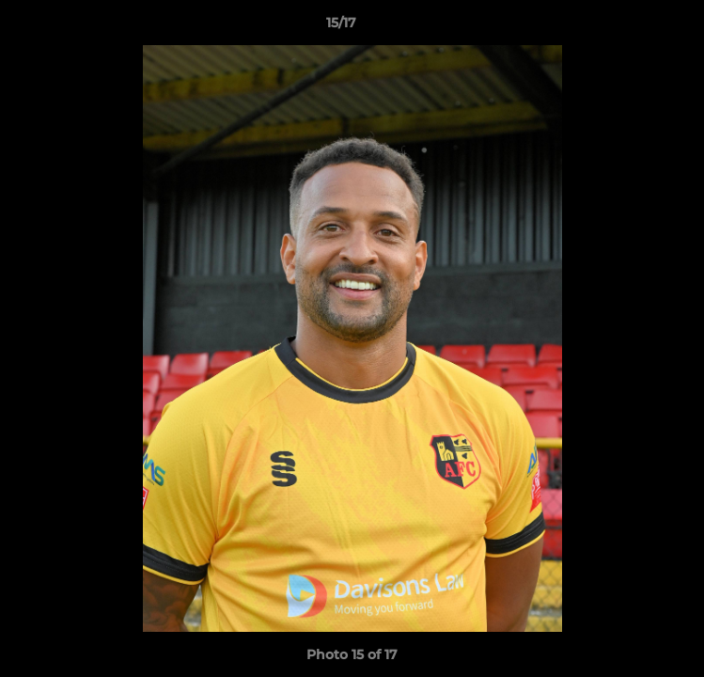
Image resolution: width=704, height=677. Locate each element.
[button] (636, 27)
